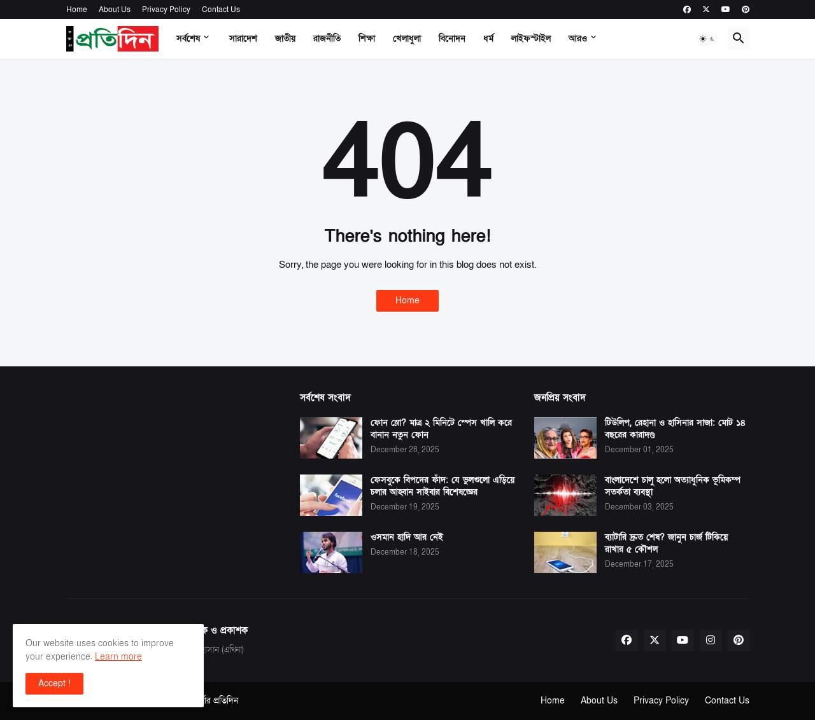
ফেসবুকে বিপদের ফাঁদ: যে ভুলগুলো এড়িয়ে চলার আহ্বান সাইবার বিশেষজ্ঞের (442, 486)
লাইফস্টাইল (531, 38)
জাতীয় (285, 38)
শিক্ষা (366, 38)
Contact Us (221, 9)
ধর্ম (488, 38)
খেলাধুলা (407, 38)
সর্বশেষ (188, 38)
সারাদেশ (243, 38)
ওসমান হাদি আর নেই (407, 537)
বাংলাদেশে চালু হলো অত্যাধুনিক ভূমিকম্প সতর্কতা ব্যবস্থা (673, 486)
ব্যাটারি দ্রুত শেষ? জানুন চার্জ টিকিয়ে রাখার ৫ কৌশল (666, 543)
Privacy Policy (166, 9)
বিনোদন (452, 38)
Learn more (118, 657)
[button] (707, 38)
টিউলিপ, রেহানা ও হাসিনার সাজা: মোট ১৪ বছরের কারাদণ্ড (675, 429)
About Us (115, 9)
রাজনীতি (327, 38)
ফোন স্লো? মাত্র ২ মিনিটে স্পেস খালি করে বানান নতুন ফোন (441, 429)
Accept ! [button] (54, 683)
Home (76, 9)
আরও (578, 38)
